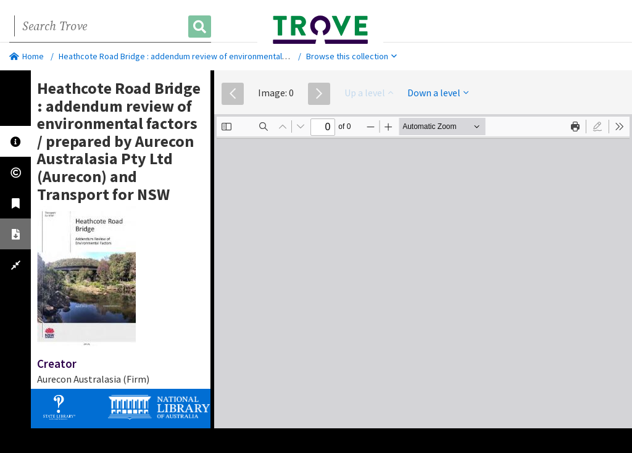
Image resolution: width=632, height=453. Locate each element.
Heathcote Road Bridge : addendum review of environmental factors (185, 56)
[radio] (597, 126)
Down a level (437, 92)
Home (26, 56)
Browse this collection (351, 56)
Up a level (368, 92)
